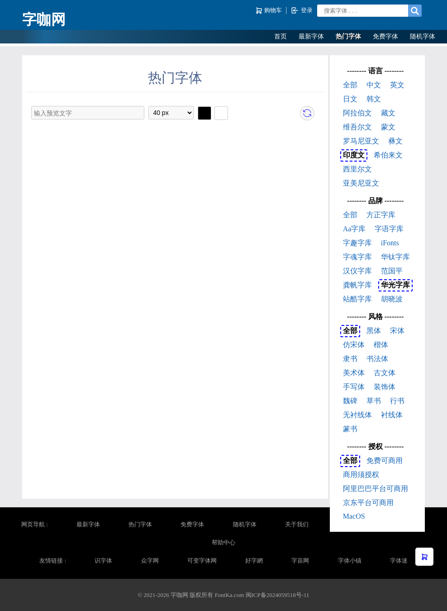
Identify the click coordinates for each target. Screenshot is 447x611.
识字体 (103, 560)
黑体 (373, 330)
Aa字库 (354, 229)
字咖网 (44, 19)
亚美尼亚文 (361, 183)
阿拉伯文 (357, 113)
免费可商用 (384, 460)
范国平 (392, 271)
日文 (350, 99)
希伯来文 (388, 155)
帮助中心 (223, 542)
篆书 (350, 429)
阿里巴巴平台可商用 (375, 488)
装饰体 (384, 387)
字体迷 (399, 560)
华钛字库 (395, 257)
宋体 (397, 330)
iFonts (390, 243)
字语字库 (389, 229)
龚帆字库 (357, 285)
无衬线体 (357, 415)
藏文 (388, 113)
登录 (301, 10)
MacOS (354, 516)
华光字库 (395, 285)
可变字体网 (202, 560)
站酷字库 (357, 299)
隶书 (350, 359)
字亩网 (300, 560)
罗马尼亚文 (361, 141)
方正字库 (380, 215)
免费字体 (385, 36)
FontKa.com (229, 595)
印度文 (354, 155)
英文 (397, 85)
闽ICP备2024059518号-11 (277, 595)
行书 (397, 401)
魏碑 (350, 401)
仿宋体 (354, 344)
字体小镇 (349, 560)
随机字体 (422, 36)
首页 (280, 36)
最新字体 (311, 36)
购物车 (269, 10)
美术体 (354, 373)
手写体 (354, 387)
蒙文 (388, 127)
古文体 (384, 373)
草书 (373, 401)
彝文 (395, 141)
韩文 (373, 99)
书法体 (377, 359)
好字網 (254, 560)
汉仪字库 (357, 271)
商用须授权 (361, 474)
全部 (350, 85)
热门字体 (348, 36)
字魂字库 (357, 257)
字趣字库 (357, 243)
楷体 (381, 344)
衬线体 (392, 415)
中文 (373, 85)
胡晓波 (392, 299)
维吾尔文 (357, 127)
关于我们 (297, 524)
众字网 (150, 560)
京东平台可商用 (368, 502)
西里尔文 (357, 169)
